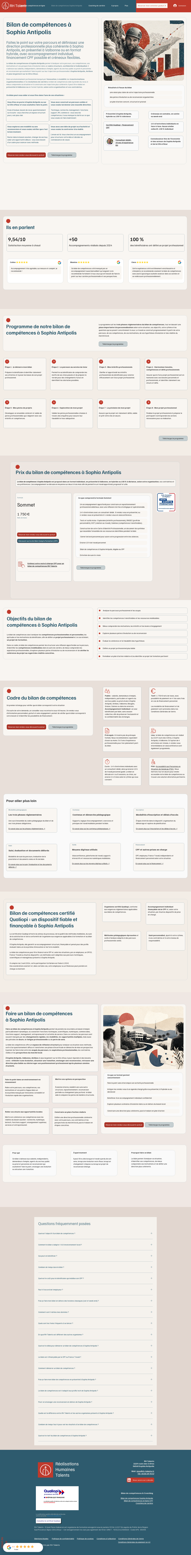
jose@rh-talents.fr (145, 1471)
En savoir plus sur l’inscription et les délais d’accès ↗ (157, 828)
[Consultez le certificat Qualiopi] (48, 1520)
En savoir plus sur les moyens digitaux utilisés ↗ (91, 863)
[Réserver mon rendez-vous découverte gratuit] (26, 155)
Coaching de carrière (144, 1503)
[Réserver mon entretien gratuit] (152, 5)
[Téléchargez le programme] (62, 155)
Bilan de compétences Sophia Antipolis (137, 1498)
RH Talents (18, 5)
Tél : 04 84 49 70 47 (146, 1473)
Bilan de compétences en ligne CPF (138, 1500)
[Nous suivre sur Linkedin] (140, 1480)
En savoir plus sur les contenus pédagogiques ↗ (91, 828)
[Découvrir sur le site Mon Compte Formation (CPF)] (38, 541)
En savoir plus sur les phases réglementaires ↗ (26, 828)
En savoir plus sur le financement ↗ (150, 863)
